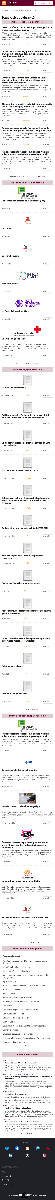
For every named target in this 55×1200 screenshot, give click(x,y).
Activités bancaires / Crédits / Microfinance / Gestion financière (25, 962)
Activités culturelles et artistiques (17, 967)
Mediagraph (6, 1176)
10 (37, 363)
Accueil (5, 10)
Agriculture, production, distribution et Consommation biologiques (26, 976)
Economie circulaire (11, 1030)
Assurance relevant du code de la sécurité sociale (24, 985)
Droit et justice (9, 1022)
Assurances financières (12, 989)
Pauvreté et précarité (12, 956)
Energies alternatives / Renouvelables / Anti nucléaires (26, 1038)
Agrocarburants (9, 981)
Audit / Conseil (9, 994)
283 (39, 176)
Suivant (44, 176)
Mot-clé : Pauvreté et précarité (24, 10)
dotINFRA (6, 1180)
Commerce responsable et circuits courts (20, 1010)
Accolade (5, 1172)
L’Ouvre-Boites (7, 1184)
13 (38, 942)
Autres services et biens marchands (18, 998)
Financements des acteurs (14, 1042)
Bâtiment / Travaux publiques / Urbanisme (21, 1002)
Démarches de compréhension (16, 1018)
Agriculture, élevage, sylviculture (16, 971)
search (49, 3)
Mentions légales (13, 1195)
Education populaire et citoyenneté (18, 1034)
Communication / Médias (13, 1014)
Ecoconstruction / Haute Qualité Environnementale (24, 1026)
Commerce (7, 1006)
